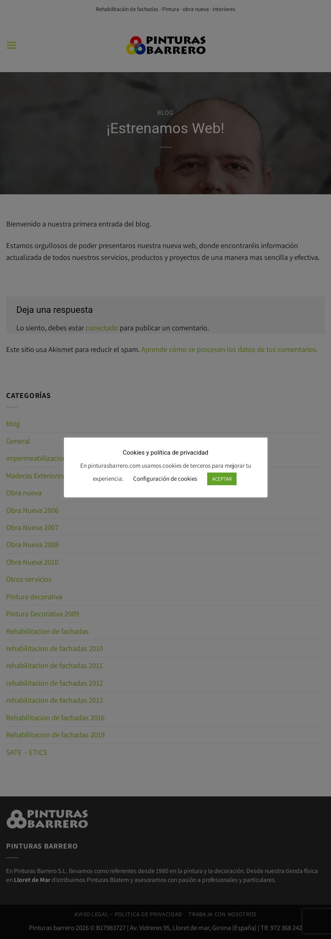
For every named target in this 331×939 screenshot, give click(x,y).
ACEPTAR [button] (222, 478)
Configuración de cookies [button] (165, 478)
